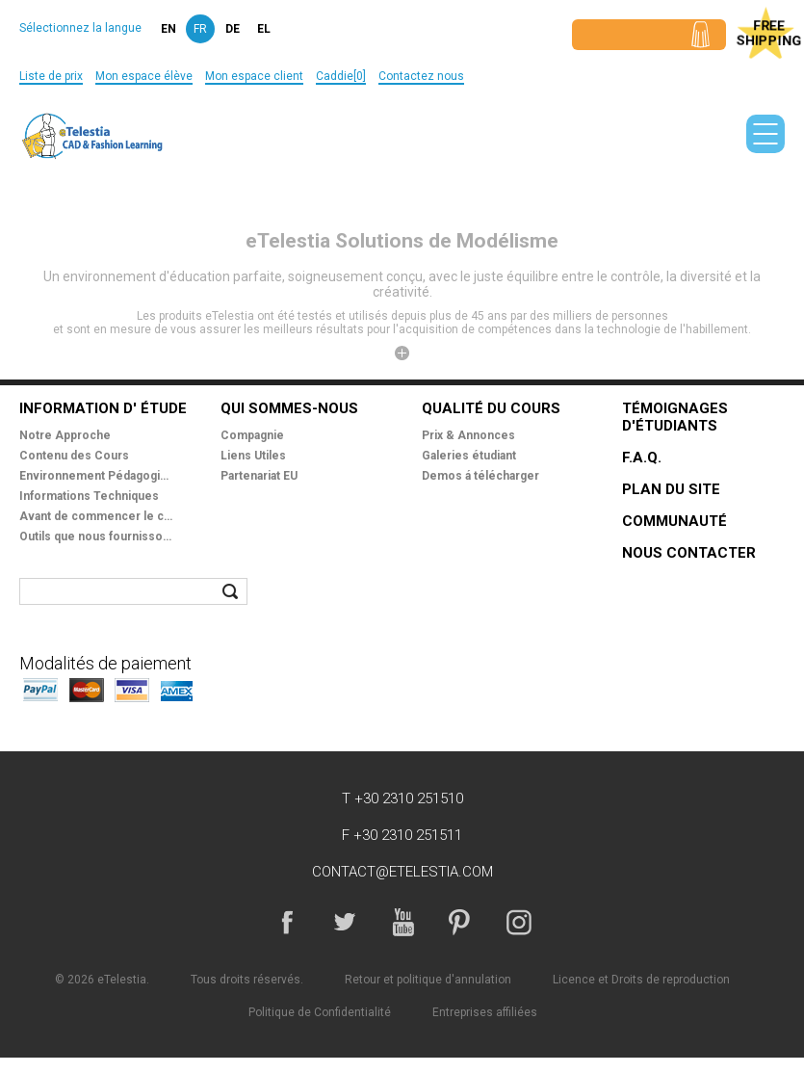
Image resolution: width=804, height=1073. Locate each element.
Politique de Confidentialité (319, 1012)
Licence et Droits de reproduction (641, 979)
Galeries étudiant (469, 455)
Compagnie (252, 435)
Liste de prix (51, 76)
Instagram (518, 922)
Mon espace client (254, 76)
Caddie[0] (341, 76)
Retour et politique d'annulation (428, 979)
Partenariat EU (259, 476)
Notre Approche (65, 435)
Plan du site (671, 489)
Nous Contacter (689, 553)
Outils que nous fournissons (96, 536)
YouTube (402, 922)
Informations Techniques (89, 496)
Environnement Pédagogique (96, 476)
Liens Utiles (253, 455)
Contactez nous (421, 76)
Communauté (674, 521)
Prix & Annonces (468, 435)
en (168, 29)
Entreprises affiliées (484, 1012)
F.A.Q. (641, 457)
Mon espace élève (144, 76)
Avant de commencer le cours (96, 516)
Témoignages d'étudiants (675, 417)
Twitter (345, 922)
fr (200, 29)
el (264, 29)
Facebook (287, 922)
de (232, 29)
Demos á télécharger (480, 476)
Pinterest (460, 922)
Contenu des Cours (74, 455)
